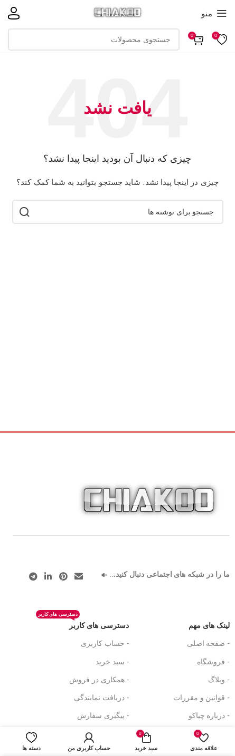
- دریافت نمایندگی (101, 697)
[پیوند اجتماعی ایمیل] (78, 576)
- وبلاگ (219, 679)
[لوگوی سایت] (117, 12)
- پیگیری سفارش (103, 715)
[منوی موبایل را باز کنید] (214, 13)
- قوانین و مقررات (201, 697)
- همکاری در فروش (99, 679)
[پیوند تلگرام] (33, 576)
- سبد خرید (112, 661)
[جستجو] (94, 39)
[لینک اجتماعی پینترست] (63, 576)
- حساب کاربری (105, 643)
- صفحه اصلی (208, 643)
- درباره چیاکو (209, 715)
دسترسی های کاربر (82, 623)
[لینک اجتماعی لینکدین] (48, 576)
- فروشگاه (213, 661)
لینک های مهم (209, 625)
